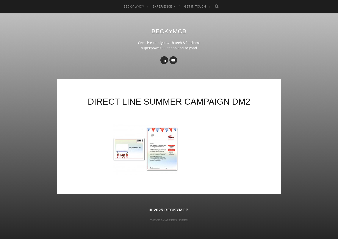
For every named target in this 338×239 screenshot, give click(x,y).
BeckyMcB (169, 31)
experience (162, 6)
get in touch (195, 6)
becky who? (134, 6)
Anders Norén (176, 220)
